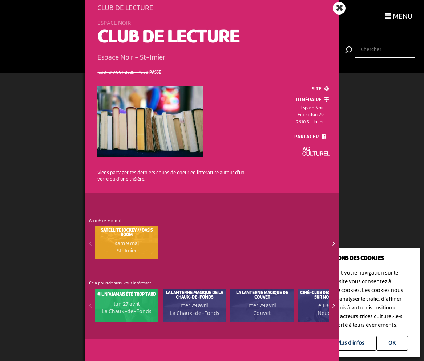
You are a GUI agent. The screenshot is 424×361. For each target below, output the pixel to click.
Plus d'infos (350, 343)
